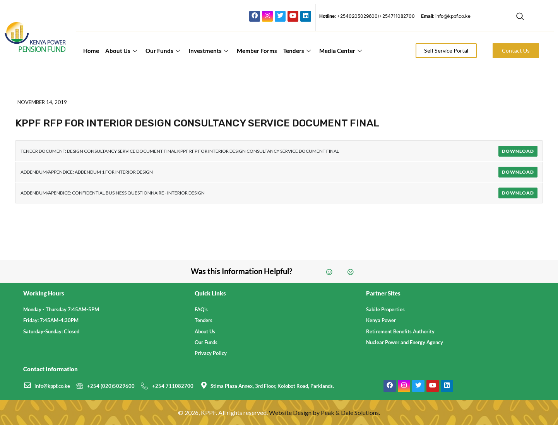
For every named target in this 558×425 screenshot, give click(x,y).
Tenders (297, 50)
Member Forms (257, 50)
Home (91, 50)
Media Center (340, 50)
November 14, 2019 (42, 102)
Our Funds (162, 50)
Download (518, 151)
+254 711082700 (172, 386)
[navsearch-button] (520, 17)
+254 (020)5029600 (111, 386)
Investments (208, 50)
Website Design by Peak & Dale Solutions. (324, 412)
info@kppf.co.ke (52, 386)
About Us (121, 50)
